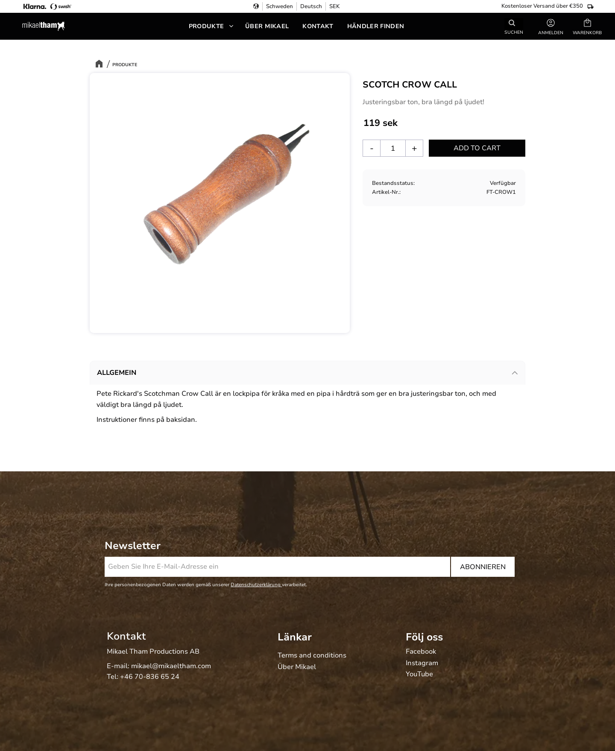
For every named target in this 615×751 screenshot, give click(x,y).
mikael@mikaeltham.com (171, 666)
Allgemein (116, 372)
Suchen (513, 32)
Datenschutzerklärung (256, 585)
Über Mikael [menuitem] (267, 26)
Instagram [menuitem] (422, 663)
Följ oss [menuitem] (424, 637)
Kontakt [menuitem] (317, 26)
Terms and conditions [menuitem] (312, 656)
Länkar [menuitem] (295, 637)
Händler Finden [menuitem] (375, 26)
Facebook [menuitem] (421, 652)
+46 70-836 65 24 (149, 676)
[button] (587, 26)
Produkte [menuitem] (206, 26)
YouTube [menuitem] (419, 674)
